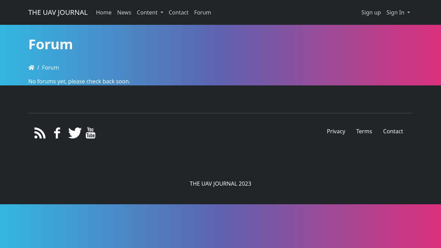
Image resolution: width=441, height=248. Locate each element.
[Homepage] (31, 67)
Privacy (336, 131)
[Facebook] (57, 134)
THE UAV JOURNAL (58, 12)
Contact (393, 131)
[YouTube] (91, 134)
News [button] (124, 12)
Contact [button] (179, 12)
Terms (364, 131)
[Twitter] (74, 134)
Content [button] (148, 12)
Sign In (396, 12)
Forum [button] (202, 12)
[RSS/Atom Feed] (40, 134)
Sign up (371, 12)
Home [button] (104, 12)
